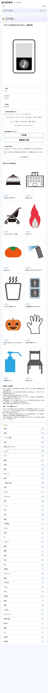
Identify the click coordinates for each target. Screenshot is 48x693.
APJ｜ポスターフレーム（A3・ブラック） (24, 147)
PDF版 (24, 157)
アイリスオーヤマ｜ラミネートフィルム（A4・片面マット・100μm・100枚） (24, 139)
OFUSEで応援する (24, 178)
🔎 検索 (44, 6)
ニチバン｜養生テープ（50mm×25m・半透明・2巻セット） (24, 143)
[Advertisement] (24, 97)
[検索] (20, 6)
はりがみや (7, 2)
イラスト (6, 120)
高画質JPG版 (24, 162)
